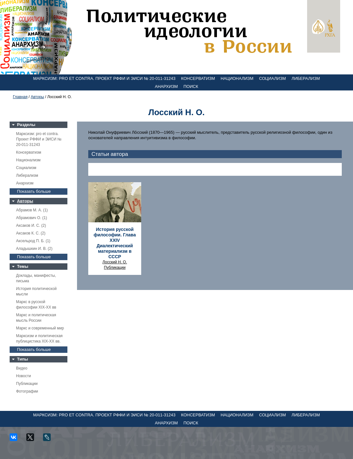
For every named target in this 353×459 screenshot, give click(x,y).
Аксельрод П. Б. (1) (33, 241)
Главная (20, 97)
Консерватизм (198, 78)
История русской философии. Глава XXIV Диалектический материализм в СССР (115, 243)
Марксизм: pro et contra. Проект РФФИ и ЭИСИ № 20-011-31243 (104, 78)
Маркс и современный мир (40, 328)
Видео (21, 368)
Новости (23, 376)
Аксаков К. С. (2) (31, 233)
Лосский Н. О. (114, 262)
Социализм (272, 78)
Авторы (37, 97)
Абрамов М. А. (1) (32, 210)
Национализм (236, 78)
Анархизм (166, 86)
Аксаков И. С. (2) (31, 225)
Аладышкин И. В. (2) (34, 248)
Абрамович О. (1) (31, 218)
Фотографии (27, 391)
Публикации (27, 383)
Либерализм (305, 78)
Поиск (191, 86)
